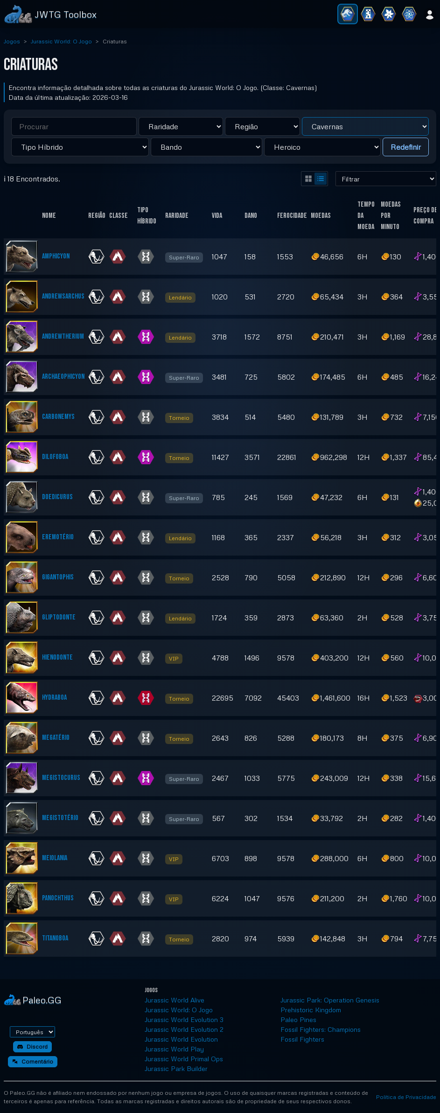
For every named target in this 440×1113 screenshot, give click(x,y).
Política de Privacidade (406, 1096)
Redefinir (406, 147)
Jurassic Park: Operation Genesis (329, 1000)
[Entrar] (429, 14)
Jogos (12, 41)
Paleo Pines (298, 1019)
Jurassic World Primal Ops (184, 1059)
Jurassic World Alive (174, 1000)
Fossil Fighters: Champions (320, 1029)
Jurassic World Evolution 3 (184, 1019)
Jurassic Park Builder (176, 1068)
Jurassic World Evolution (181, 1039)
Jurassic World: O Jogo (61, 41)
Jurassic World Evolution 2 (184, 1029)
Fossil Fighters (302, 1039)
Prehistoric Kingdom (310, 1010)
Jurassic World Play (174, 1049)
